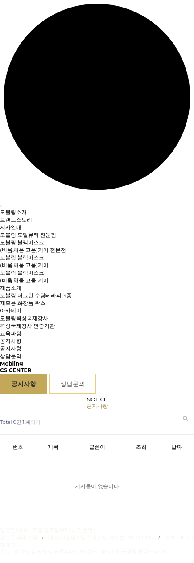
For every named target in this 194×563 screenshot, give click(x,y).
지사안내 (10, 227)
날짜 (176, 447)
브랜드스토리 (16, 219)
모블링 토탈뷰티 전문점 (28, 234)
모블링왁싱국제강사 (24, 318)
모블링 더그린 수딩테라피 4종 (36, 295)
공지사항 (10, 348)
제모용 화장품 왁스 (22, 303)
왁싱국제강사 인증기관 (27, 325)
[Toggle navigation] (1, 206)
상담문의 (10, 356)
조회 (141, 447)
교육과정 (10, 333)
